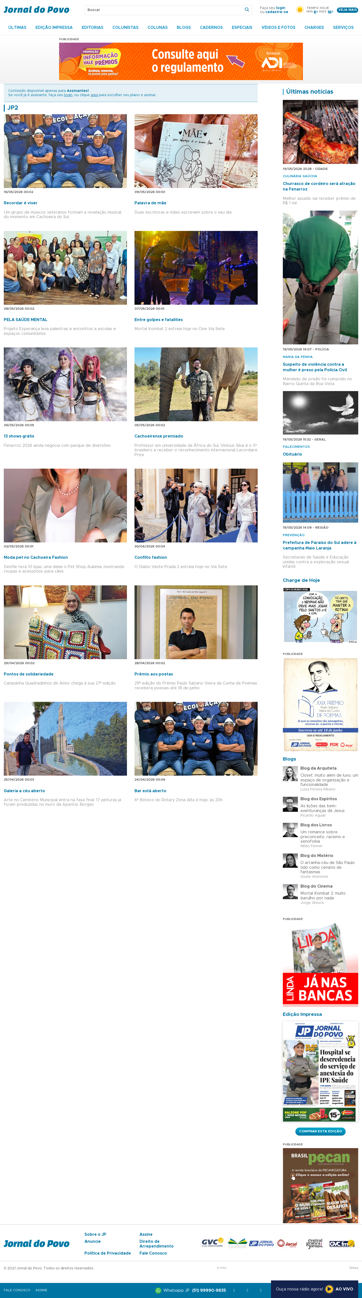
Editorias (92, 28)
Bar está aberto (150, 791)
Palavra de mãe (150, 203)
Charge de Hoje (301, 580)
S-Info (222, 1268)
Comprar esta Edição (320, 1131)
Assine (146, 1234)
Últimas (17, 28)
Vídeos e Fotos (278, 28)
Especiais (242, 28)
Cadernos (211, 28)
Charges (314, 28)
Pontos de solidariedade (29, 674)
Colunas (158, 28)
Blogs (184, 28)
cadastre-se (276, 12)
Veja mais (347, 10)
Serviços (343, 28)
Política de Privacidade (107, 1253)
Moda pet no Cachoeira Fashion (36, 557)
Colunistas (125, 28)
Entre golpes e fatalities (158, 320)
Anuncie (92, 1242)
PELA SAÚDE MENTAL (26, 320)
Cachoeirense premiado (158, 436)
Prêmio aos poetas (153, 674)
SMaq (353, 1268)
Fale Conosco (153, 1253)
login (280, 8)
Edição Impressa (54, 28)
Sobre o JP (95, 1234)
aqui (94, 95)
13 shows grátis (19, 436)
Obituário (292, 454)
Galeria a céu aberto (24, 791)
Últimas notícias (309, 92)
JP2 (12, 108)
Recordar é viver (20, 203)
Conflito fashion (150, 557)
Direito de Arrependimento (157, 1244)
